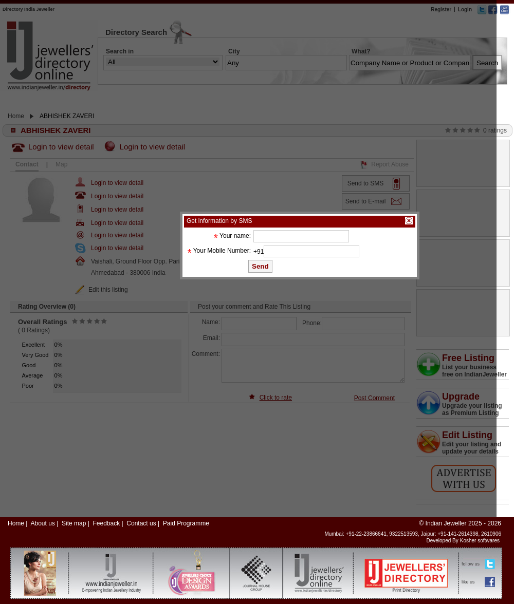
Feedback (106, 523)
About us (42, 523)
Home (16, 523)
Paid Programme (186, 523)
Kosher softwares (480, 540)
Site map (74, 523)
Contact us (141, 523)
